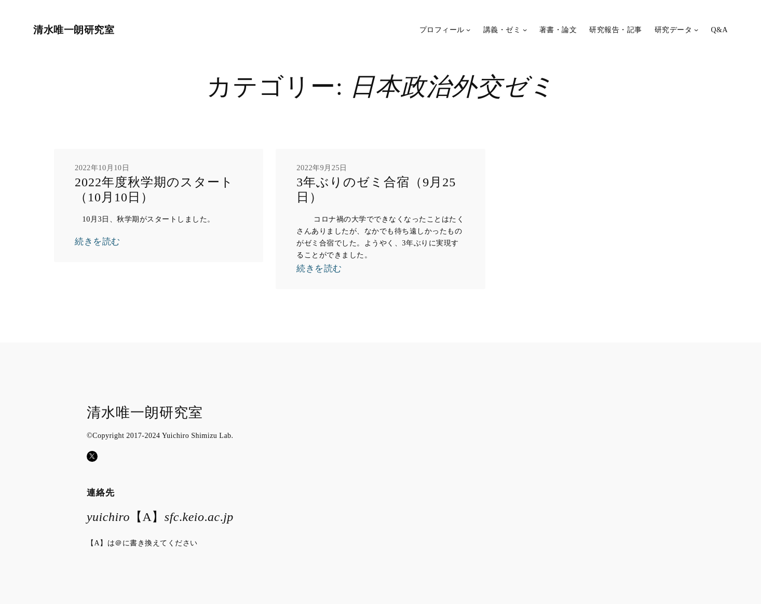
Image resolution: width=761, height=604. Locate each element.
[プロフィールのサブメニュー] (468, 30)
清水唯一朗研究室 (73, 29)
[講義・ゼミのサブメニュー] (525, 30)
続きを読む (97, 242)
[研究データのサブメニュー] (696, 30)
